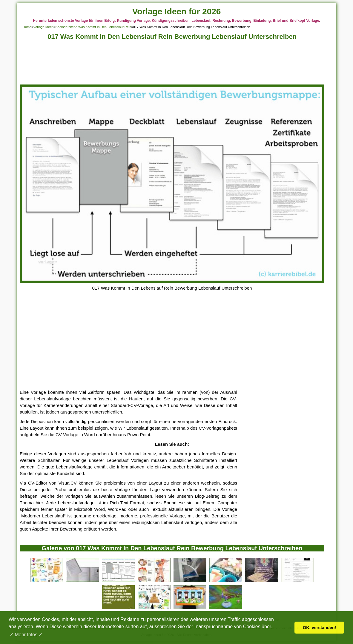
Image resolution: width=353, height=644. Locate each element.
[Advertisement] (172, 64)
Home (27, 27)
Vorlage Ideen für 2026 (176, 11)
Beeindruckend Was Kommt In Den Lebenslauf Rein (93, 27)
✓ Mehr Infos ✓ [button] (26, 634)
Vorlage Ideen (43, 27)
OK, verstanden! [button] (319, 627)
